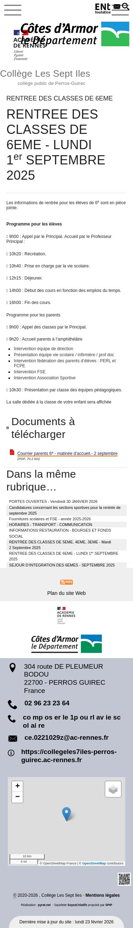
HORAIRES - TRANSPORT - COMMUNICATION (50, 524)
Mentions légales (102, 895)
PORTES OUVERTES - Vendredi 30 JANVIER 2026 (53, 501)
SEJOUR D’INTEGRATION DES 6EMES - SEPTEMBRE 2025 (62, 565)
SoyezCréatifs (77, 905)
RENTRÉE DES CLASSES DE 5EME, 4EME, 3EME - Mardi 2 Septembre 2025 (60, 545)
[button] (125, 7)
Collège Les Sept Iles (66, 76)
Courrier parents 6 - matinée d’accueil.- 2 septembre (67, 453)
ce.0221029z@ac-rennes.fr (66, 737)
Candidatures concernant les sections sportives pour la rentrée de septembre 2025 (65, 510)
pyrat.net (44, 905)
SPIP (108, 905)
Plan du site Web (66, 593)
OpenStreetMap (94, 863)
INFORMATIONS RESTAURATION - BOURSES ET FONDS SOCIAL (60, 533)
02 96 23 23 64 (47, 703)
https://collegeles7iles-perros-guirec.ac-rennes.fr (69, 756)
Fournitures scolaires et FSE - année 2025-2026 (50, 519)
